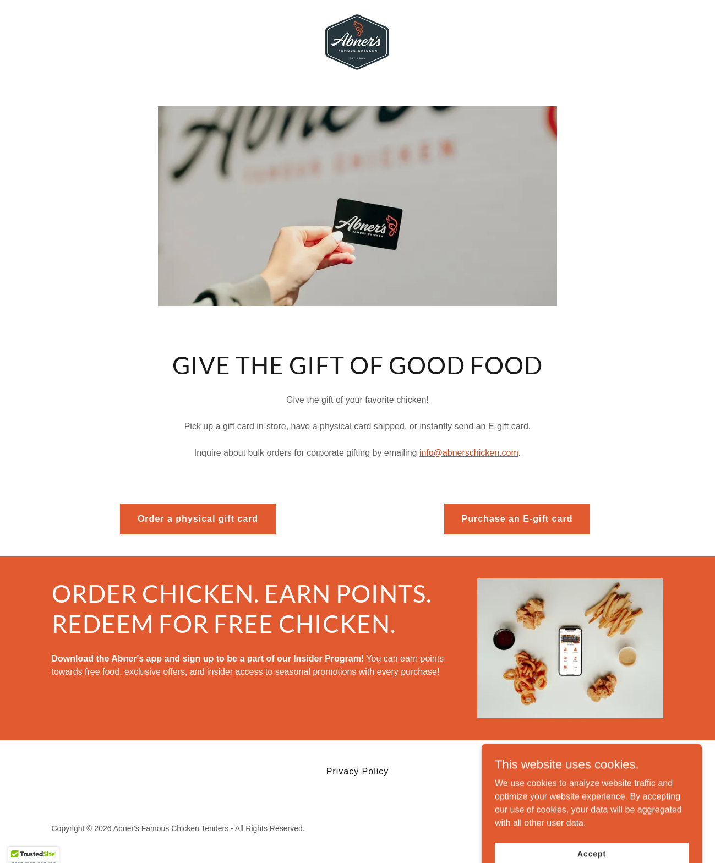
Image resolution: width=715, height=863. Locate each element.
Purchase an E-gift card (517, 518)
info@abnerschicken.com (468, 452)
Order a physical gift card (198, 518)
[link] (357, 41)
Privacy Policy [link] (357, 771)
